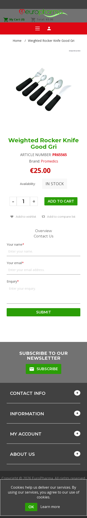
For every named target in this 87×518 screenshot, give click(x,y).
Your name (14, 244)
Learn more (50, 506)
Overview (43, 231)
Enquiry (12, 281)
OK (31, 507)
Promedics (49, 161)
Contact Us (43, 236)
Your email (14, 263)
